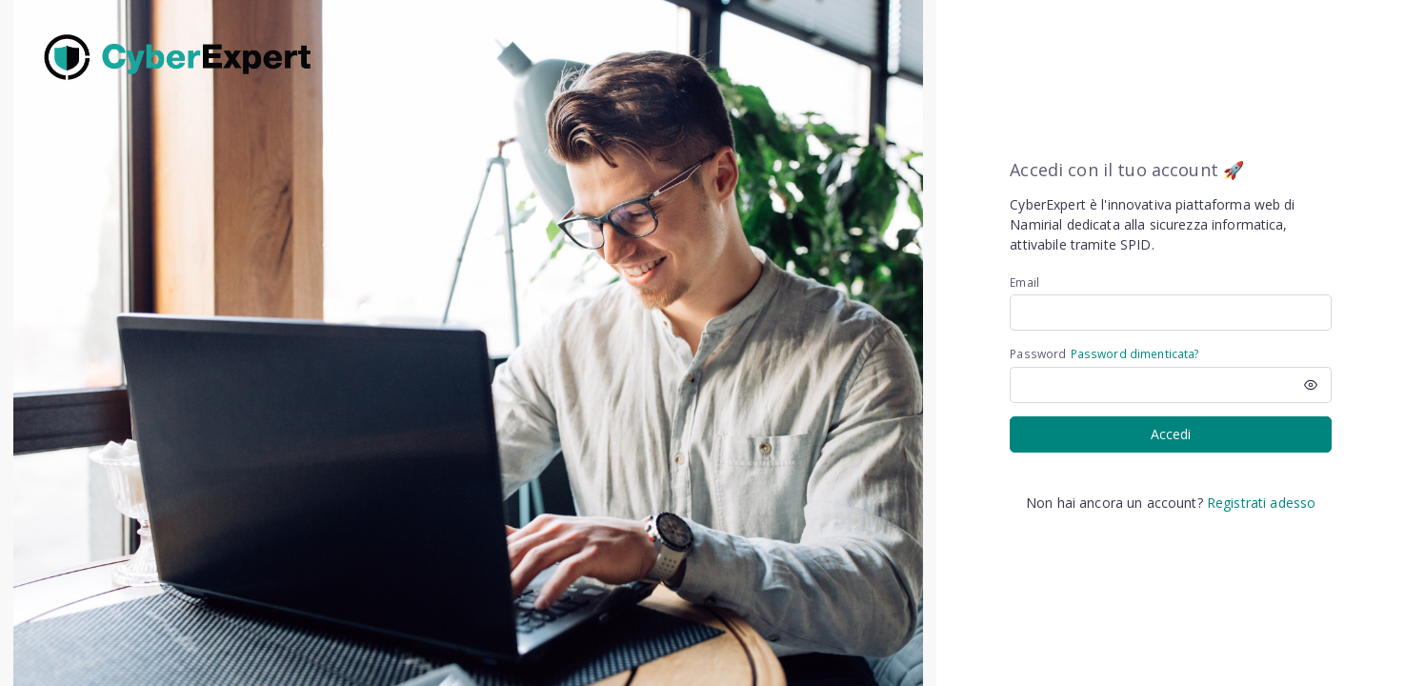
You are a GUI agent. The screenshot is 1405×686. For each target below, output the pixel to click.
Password (1038, 354)
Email (1024, 282)
